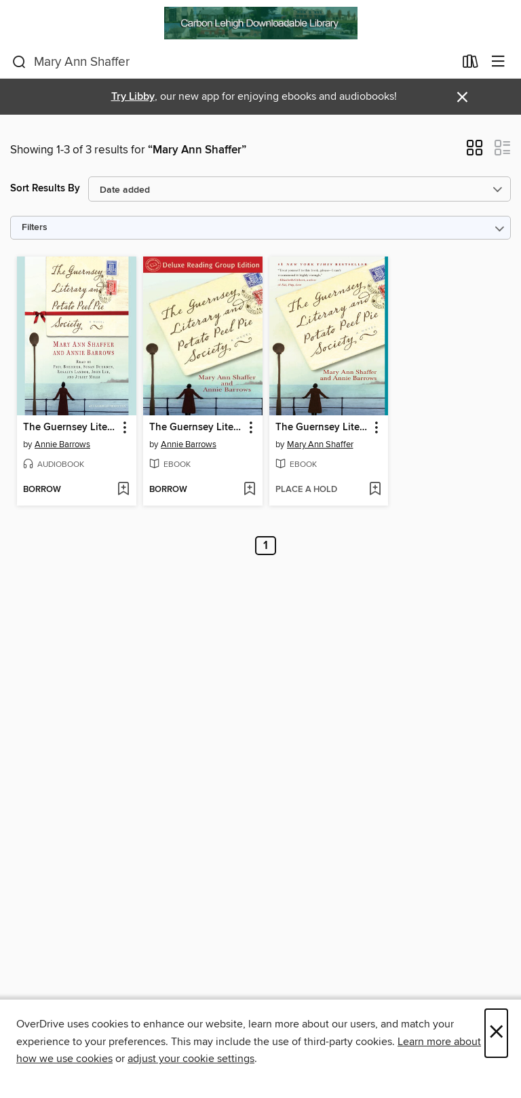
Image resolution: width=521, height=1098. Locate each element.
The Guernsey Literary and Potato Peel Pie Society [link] (70, 427)
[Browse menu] (498, 62)
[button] (474, 152)
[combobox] (233, 62)
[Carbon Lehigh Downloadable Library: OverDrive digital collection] (260, 23)
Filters (34, 227)
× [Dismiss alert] (462, 97)
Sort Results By (45, 188)
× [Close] (496, 1033)
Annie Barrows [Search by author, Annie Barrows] (62, 444)
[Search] (19, 62)
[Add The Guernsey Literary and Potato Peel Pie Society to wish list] (123, 490)
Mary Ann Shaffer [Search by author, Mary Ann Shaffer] (320, 444)
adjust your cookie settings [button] (191, 1058)
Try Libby (133, 97)
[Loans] (470, 64)
